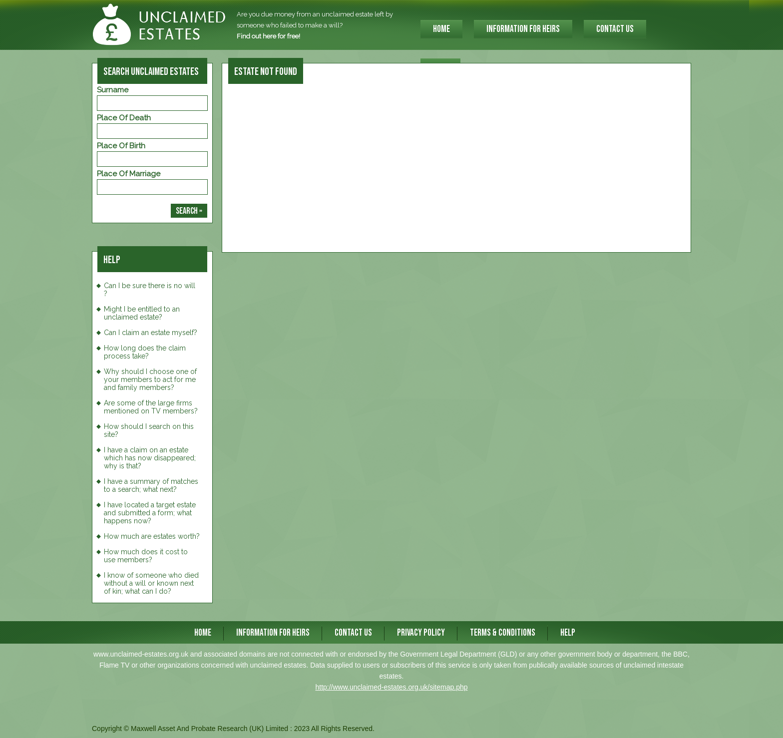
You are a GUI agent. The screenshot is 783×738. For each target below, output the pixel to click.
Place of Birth (121, 145)
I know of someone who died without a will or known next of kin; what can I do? (151, 583)
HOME (441, 29)
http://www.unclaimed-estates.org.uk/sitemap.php (391, 687)
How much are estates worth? (152, 536)
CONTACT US (615, 29)
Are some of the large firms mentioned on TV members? (151, 407)
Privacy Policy (421, 633)
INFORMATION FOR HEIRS (523, 29)
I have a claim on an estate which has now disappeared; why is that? (150, 458)
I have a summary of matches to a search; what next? (151, 485)
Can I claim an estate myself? (150, 333)
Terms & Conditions (502, 633)
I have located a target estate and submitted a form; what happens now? (150, 513)
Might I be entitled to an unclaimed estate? (142, 313)
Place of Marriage (128, 173)
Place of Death (124, 117)
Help (567, 633)
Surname (112, 89)
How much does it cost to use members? (146, 556)
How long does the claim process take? (145, 352)
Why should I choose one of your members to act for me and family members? (150, 379)
